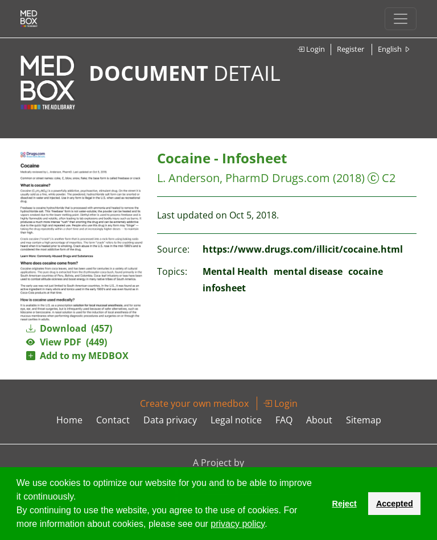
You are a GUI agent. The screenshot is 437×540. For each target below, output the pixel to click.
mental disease (308, 271)
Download (69, 328)
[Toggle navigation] (401, 18)
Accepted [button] (394, 503)
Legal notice (236, 420)
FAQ (283, 420)
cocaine (365, 271)
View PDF (66, 342)
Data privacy (170, 420)
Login (311, 49)
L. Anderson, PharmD (213, 178)
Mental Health (235, 271)
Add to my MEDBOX (77, 355)
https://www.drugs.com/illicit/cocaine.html (303, 249)
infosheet (224, 288)
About (319, 420)
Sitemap (363, 420)
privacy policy (238, 524)
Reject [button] (344, 503)
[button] (271, 525)
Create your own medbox (194, 403)
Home (69, 420)
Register (350, 49)
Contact (113, 420)
